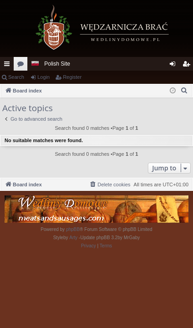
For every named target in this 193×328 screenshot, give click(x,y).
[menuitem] (184, 91)
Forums (22, 66)
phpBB (73, 229)
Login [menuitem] (174, 66)
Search (16, 77)
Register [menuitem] (188, 66)
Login (43, 77)
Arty (73, 237)
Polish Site (57, 64)
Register (72, 77)
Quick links (9, 66)
